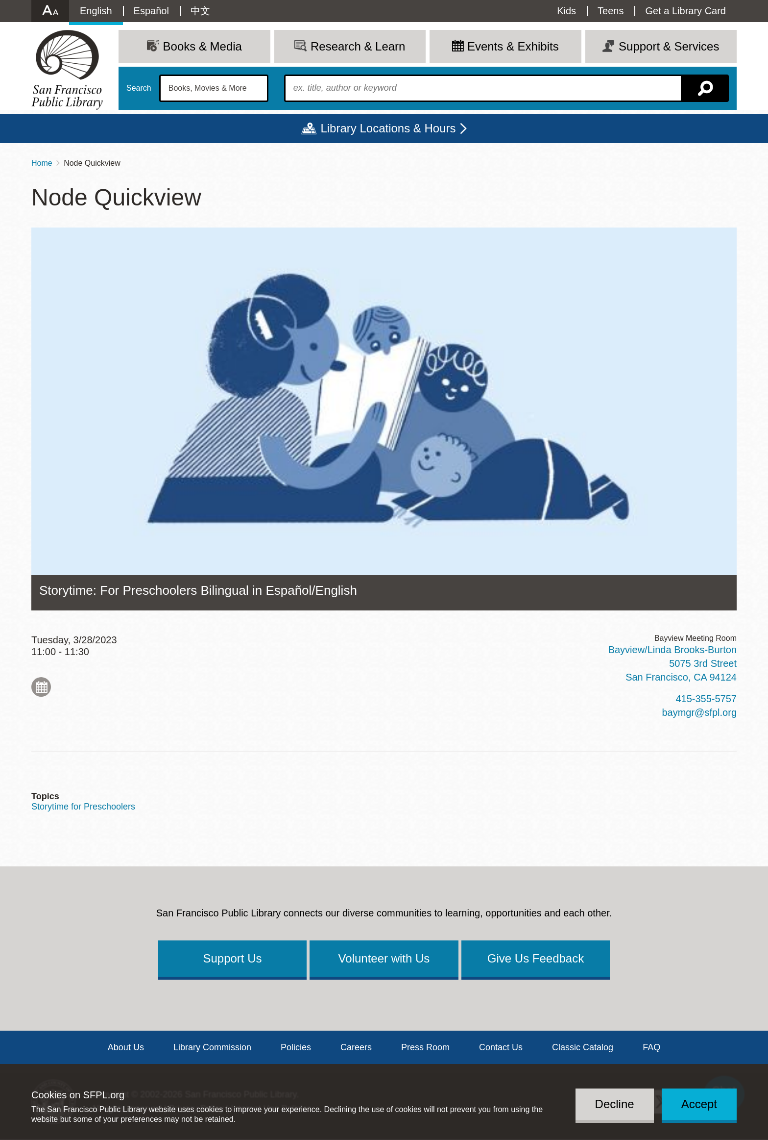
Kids (566, 10)
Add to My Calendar (41, 687)
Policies (296, 1047)
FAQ (651, 1047)
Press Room (425, 1047)
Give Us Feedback (535, 958)
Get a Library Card (685, 10)
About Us (126, 1047)
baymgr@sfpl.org (699, 712)
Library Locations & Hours (388, 128)
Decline (614, 1104)
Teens (611, 10)
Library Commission (212, 1047)
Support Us (232, 958)
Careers (356, 1047)
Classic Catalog (582, 1047)
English (96, 10)
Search (138, 88)
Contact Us (501, 1047)
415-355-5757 (706, 698)
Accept (699, 1104)
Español (151, 10)
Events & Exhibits (513, 46)
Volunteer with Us (384, 958)
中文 (200, 10)
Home (41, 163)
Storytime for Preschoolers (83, 806)
